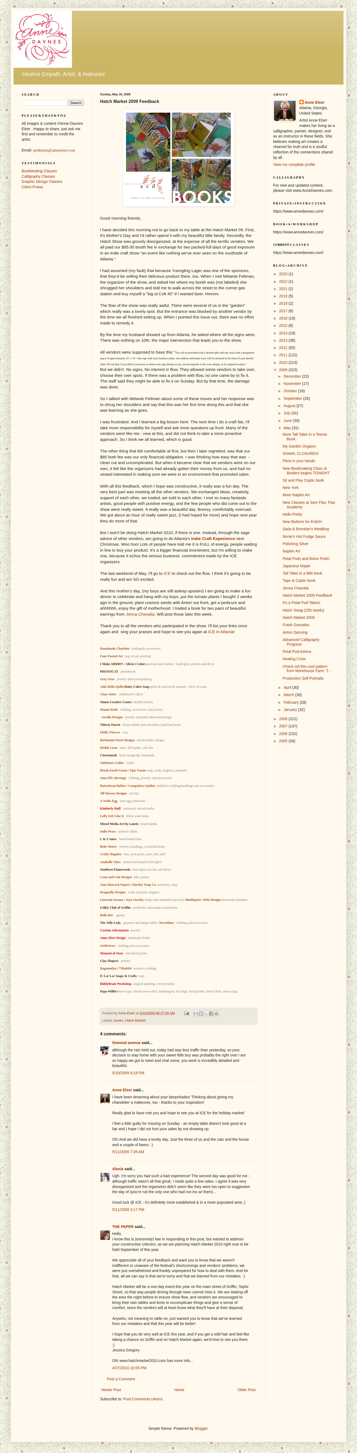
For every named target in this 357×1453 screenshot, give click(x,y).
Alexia (117, 1169)
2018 (284, 303)
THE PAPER (123, 1226)
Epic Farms (138, 770)
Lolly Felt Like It (112, 816)
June (288, 420)
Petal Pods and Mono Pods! (306, 558)
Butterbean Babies (113, 786)
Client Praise (32, 187)
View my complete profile (294, 164)
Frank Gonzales (296, 625)
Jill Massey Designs (113, 793)
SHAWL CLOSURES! (301, 453)
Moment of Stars (111, 953)
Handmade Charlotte (115, 648)
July (287, 413)
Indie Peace (108, 831)
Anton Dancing (295, 632)
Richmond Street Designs (117, 740)
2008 (284, 719)
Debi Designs (212, 900)
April (287, 687)
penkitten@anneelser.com (54, 150)
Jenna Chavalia (140, 614)
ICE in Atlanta (220, 631)
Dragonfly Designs (112, 892)
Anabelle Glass (110, 862)
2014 (284, 333)
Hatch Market (135, 1020)
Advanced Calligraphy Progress (301, 641)
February (291, 702)
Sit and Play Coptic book (303, 480)
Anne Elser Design (112, 938)
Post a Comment (121, 1379)
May (287, 428)
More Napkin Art (296, 495)
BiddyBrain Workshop (115, 984)
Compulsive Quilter (142, 786)
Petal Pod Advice (297, 651)
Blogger (201, 1428)
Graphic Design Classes (42, 181)
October (290, 391)
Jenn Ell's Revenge (113, 778)
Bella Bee (106, 915)
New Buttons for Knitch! (302, 521)
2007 (284, 726)
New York (291, 487)
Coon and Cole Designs (116, 877)
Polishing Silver (296, 544)
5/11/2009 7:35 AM (128, 1152)
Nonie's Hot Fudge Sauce (304, 536)
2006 (284, 733)
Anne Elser (122, 1090)
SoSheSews (107, 946)
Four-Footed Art (111, 656)
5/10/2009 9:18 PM (128, 1073)
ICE (167, 573)
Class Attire (108, 694)
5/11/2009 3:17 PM (128, 1209)
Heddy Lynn (108, 748)
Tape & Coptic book (299, 580)
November (292, 383)
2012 (284, 347)
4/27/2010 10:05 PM (129, 1368)
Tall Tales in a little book (302, 573)
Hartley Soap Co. (144, 885)
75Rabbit (125, 968)
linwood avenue (126, 1043)
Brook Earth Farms (113, 770)
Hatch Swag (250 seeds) (303, 610)
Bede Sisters (108, 846)
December (292, 376)
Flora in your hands (299, 461)
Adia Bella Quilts (112, 687)
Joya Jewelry (135, 900)
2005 (284, 741)
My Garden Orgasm (299, 446)
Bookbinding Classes (39, 171)
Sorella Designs (112, 717)
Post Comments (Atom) (143, 1399)
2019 (284, 296)
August (289, 406)
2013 (284, 340)
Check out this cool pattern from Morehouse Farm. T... (307, 668)
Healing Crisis (294, 659)
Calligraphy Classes (38, 176)
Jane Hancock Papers (115, 885)
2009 (284, 370)
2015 (284, 325)
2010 (284, 362)
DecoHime (166, 923)
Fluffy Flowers (110, 732)
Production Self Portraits (303, 678)
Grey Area (107, 679)
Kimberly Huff (110, 808)
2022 (284, 281)
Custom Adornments (114, 930)
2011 (284, 355)
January (290, 709)
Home (179, 1390)
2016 (284, 318)
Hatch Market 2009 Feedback (307, 595)
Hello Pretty (292, 514)
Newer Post (111, 1390)
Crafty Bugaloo (110, 854)
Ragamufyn (108, 968)
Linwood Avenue (111, 900)
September (293, 398)
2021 (284, 289)
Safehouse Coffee (112, 763)
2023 (284, 274)
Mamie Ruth (109, 710)
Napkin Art (291, 551)
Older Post (247, 1390)
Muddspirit (193, 900)
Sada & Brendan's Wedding (306, 529)
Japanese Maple (296, 566)
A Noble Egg (108, 801)
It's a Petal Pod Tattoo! (301, 602)
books (118, 1020)
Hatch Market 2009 (299, 617)
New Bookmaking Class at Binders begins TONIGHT (306, 470)
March (289, 695)
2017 (284, 311)
